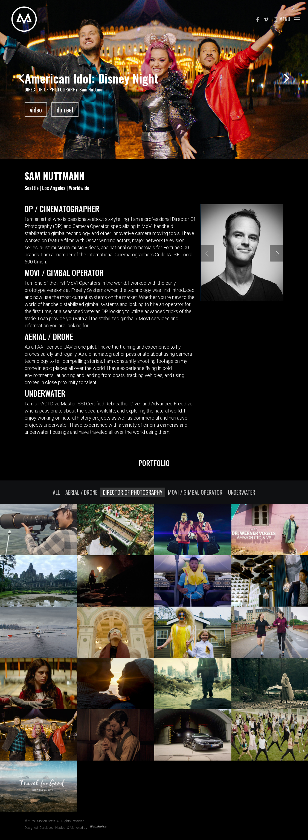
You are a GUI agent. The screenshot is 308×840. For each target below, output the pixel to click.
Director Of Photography (132, 492)
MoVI (147, 226)
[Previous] (11, 79)
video (36, 109)
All (56, 492)
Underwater (241, 492)
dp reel (65, 109)
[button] (289, 19)
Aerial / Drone (81, 492)
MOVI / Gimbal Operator (195, 492)
